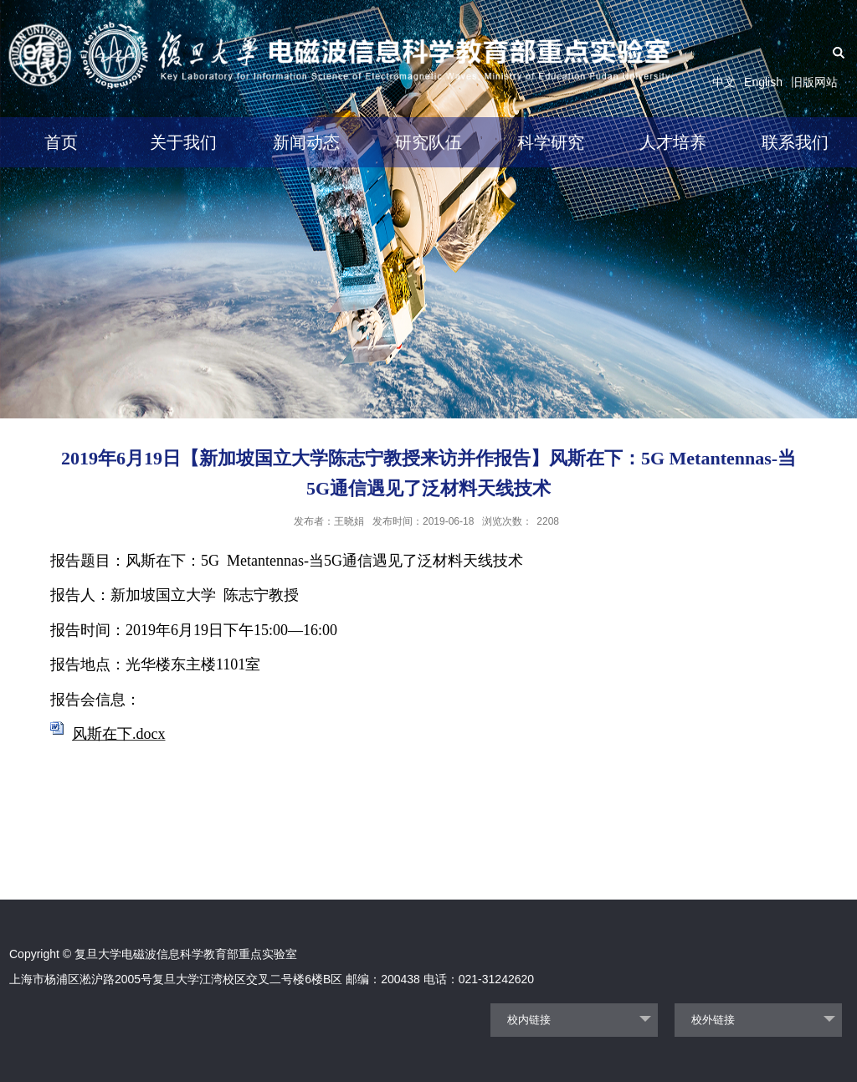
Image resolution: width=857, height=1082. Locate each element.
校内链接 (529, 1019)
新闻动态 (306, 142)
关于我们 (183, 142)
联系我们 (795, 142)
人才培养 (672, 142)
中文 (724, 82)
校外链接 (713, 1019)
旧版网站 (814, 82)
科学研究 (550, 142)
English (763, 82)
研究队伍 (428, 142)
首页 (61, 142)
